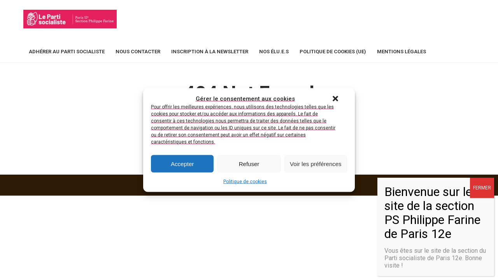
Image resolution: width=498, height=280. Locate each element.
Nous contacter (138, 51)
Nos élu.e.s (274, 51)
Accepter (182, 163)
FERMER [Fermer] (482, 188)
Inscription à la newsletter (209, 51)
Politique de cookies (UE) (333, 51)
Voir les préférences (316, 163)
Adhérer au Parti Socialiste (67, 51)
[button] (335, 99)
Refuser (249, 163)
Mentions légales (401, 51)
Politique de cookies (245, 181)
